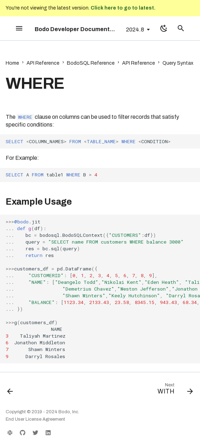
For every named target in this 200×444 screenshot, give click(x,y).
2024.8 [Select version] (135, 30)
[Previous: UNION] (10, 390)
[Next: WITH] (174, 390)
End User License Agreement (35, 419)
